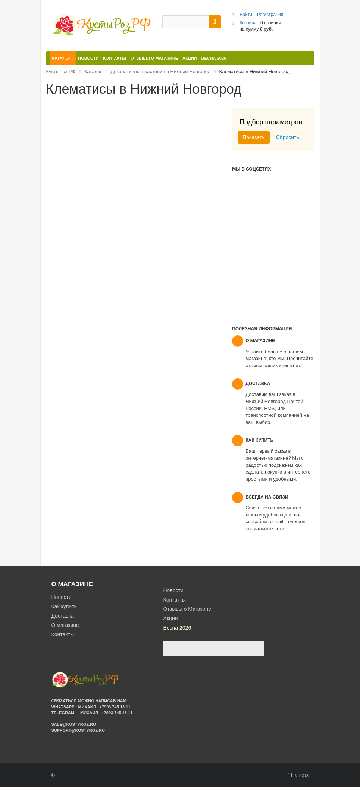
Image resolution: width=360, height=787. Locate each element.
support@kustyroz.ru (78, 730)
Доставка (62, 616)
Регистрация (270, 14)
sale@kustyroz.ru (73, 724)
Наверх (298, 775)
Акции (170, 618)
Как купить (64, 606)
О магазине (65, 625)
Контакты (62, 634)
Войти (246, 14)
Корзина (248, 22)
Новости (61, 597)
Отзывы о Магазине (187, 609)
